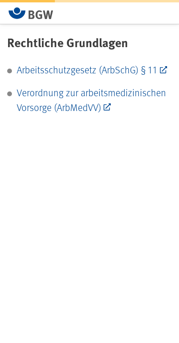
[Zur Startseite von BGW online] (31, 13)
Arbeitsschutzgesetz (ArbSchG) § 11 (87, 69)
